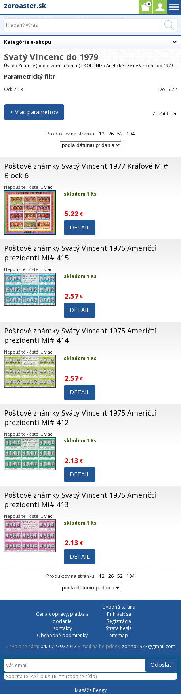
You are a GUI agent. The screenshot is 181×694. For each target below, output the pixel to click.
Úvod (9, 65)
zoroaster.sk (25, 5)
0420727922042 (58, 646)
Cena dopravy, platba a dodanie (62, 617)
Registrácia (119, 621)
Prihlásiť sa (119, 614)
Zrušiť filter (164, 113)
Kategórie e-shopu (27, 42)
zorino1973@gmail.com (148, 646)
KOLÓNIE (93, 65)
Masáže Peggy (91, 690)
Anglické (115, 65)
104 (130, 133)
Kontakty (62, 628)
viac (48, 187)
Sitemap (119, 635)
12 (102, 133)
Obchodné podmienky (62, 635)
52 (120, 133)
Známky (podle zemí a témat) (49, 65)
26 (111, 133)
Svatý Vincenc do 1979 (150, 65)
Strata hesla (119, 628)
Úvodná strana (118, 607)
